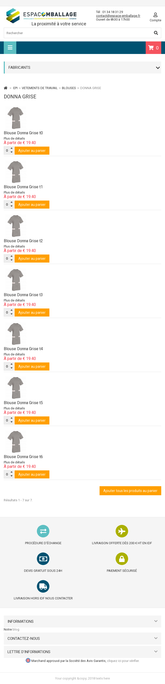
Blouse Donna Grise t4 (23, 348)
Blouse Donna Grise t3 (23, 294)
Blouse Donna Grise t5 (23, 402)
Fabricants (19, 67)
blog (16, 629)
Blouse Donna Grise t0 (23, 133)
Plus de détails (14, 138)
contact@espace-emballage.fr (118, 16)
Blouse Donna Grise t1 (23, 186)
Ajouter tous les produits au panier (130, 491)
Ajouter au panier (32, 151)
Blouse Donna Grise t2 (23, 240)
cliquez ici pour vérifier (123, 661)
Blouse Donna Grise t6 (23, 456)
